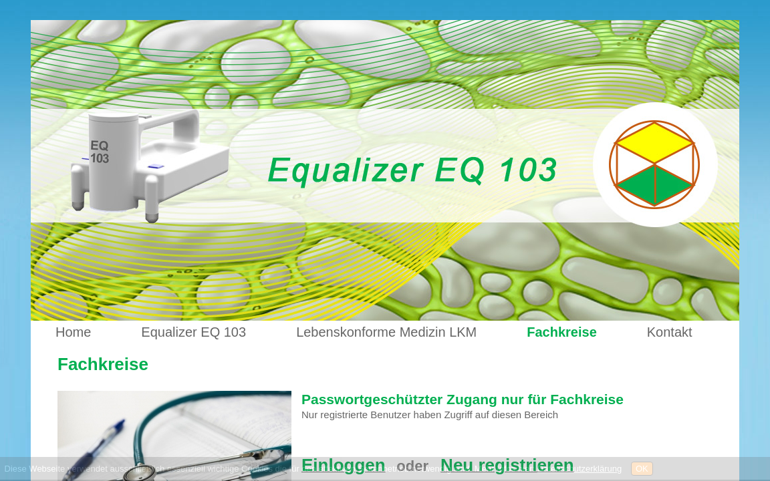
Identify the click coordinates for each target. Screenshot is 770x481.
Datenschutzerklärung (579, 469)
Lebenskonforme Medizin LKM (386, 332)
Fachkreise (562, 332)
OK (642, 469)
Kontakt (669, 332)
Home (73, 332)
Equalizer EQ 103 (193, 332)
